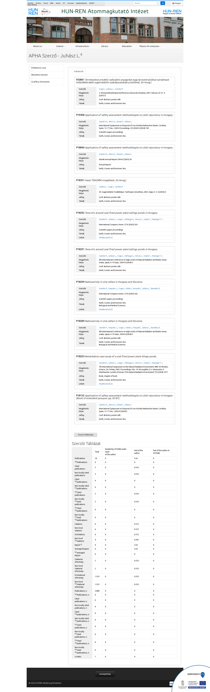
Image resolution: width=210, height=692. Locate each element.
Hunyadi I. (137, 288)
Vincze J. (138, 219)
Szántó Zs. (103, 122)
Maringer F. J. (157, 219)
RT (64, 3)
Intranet (71, 3)
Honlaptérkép (105, 674)
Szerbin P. (119, 89)
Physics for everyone (150, 46)
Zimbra (38, 3)
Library (105, 46)
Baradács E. (155, 288)
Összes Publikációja (85, 435)
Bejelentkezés (81, 3)
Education (127, 46)
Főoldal (30, 3)
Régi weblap (32, 5)
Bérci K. (112, 122)
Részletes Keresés (39, 75)
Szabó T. (147, 219)
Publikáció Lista (38, 68)
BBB (51, 3)
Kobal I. (129, 288)
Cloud (46, 3)
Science (60, 46)
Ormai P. (119, 122)
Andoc (58, 3)
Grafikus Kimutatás (40, 82)
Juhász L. (110, 89)
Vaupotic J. (112, 288)
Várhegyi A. (129, 219)
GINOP (91, 3)
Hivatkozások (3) (106, 309)
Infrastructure (83, 46)
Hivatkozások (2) (106, 384)
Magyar (176, 3)
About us (38, 46)
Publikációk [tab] (78, 71)
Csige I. (102, 89)
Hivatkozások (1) (106, 237)
